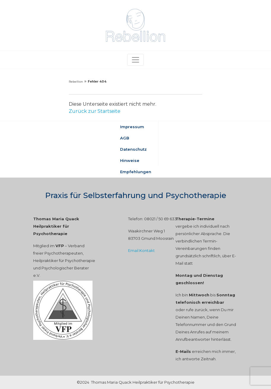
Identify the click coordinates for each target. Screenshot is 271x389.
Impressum (132, 126)
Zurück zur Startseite (94, 111)
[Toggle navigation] (135, 60)
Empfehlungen (135, 171)
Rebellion (76, 81)
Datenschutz (133, 149)
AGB (124, 138)
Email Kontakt (141, 250)
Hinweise (129, 160)
